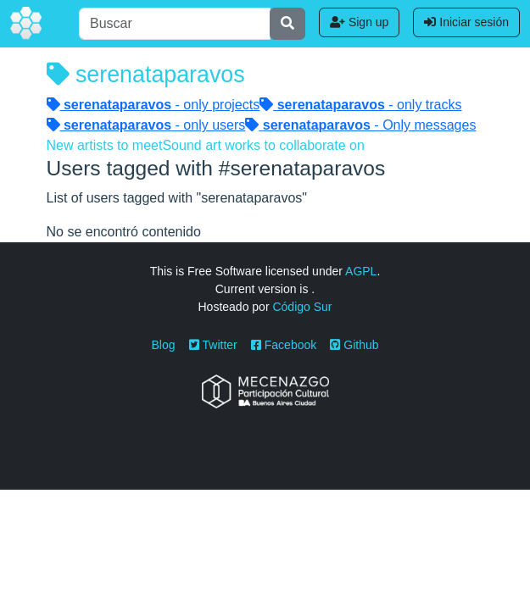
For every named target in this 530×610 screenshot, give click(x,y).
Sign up (359, 22)
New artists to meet (105, 145)
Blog (164, 345)
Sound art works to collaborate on (263, 145)
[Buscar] (175, 24)
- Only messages (360, 125)
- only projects (153, 104)
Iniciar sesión (466, 22)
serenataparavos (146, 74)
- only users (146, 125)
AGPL (361, 271)
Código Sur (302, 306)
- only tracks (360, 104)
